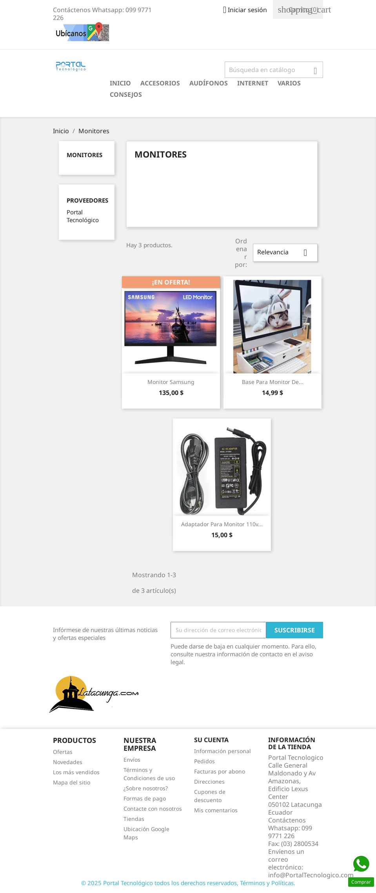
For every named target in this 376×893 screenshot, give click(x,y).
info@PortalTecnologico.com (311, 875)
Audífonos (208, 83)
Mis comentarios (216, 810)
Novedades (67, 762)
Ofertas (63, 751)
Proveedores (87, 200)
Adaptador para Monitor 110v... (222, 524)
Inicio (120, 83)
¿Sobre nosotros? (146, 788)
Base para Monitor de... (272, 382)
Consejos (126, 94)
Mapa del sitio (71, 782)
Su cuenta (211, 739)
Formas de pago (145, 798)
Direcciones (209, 781)
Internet (252, 83)
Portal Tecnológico (83, 216)
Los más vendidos (76, 772)
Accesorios (160, 83)
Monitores (84, 155)
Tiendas (134, 818)
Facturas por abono (219, 771)
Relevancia (285, 253)
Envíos (132, 759)
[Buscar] (274, 70)
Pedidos (204, 761)
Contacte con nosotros (153, 808)
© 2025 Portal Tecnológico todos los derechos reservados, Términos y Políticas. (188, 883)
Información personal (222, 751)
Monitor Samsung (170, 382)
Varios (289, 83)
